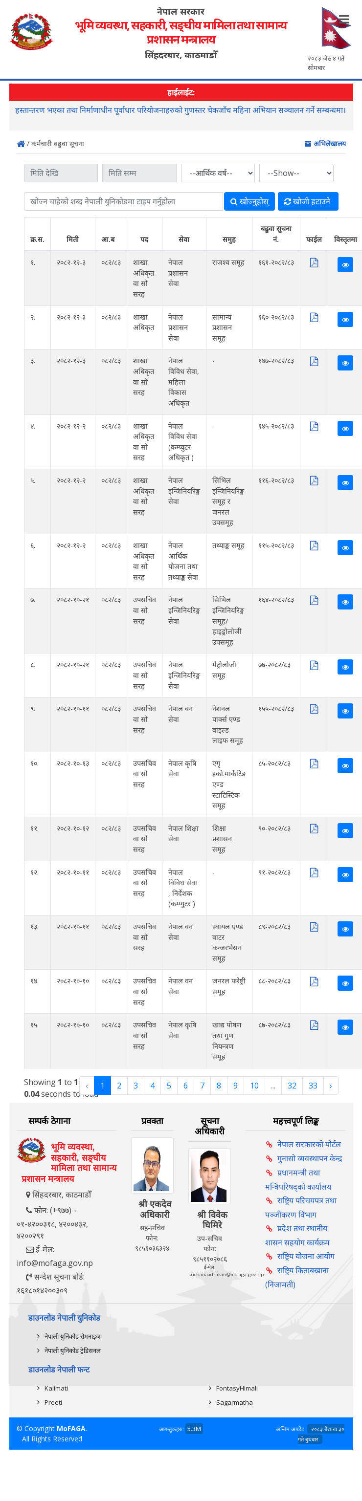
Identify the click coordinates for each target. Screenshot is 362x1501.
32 (292, 1085)
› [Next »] (331, 1085)
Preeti (53, 1402)
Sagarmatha (234, 1402)
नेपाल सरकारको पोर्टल (309, 1144)
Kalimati (56, 1388)
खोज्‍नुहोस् (249, 201)
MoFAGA (71, 1428)
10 (254, 1085)
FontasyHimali (237, 1388)
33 (313, 1085)
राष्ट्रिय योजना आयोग (306, 1256)
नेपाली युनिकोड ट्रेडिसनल (73, 1350)
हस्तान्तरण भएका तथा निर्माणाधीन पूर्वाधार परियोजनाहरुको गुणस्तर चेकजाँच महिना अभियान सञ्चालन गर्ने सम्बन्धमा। (180, 110)
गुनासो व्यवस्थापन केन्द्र (309, 1158)
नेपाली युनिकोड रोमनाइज (73, 1336)
